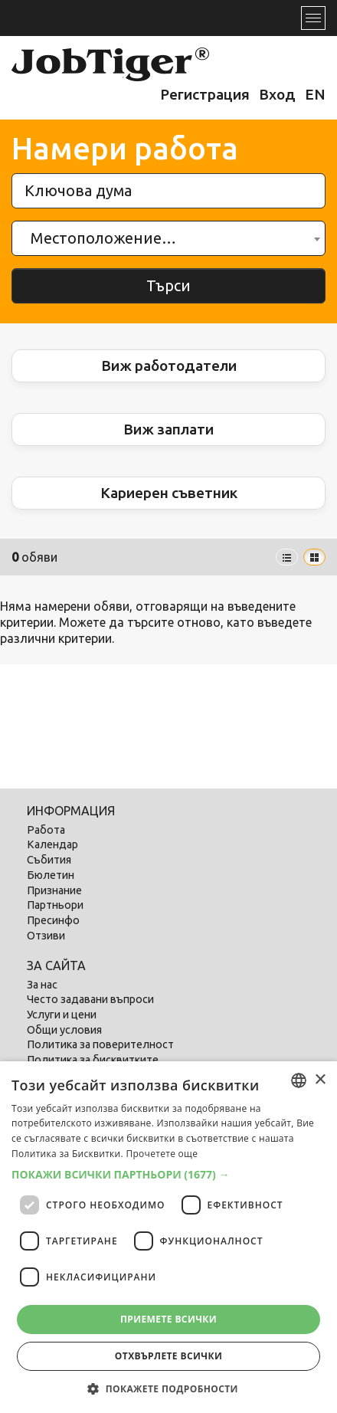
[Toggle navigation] (313, 18)
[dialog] (168, 1237)
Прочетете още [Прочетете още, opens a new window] (162, 1153)
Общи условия (64, 1030)
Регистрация (205, 94)
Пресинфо (53, 920)
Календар (52, 844)
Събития (49, 860)
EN (315, 94)
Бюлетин (50, 875)
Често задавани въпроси (90, 999)
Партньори (55, 905)
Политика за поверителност (100, 1044)
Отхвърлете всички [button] (168, 1355)
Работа (46, 830)
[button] (168, 1175)
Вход (277, 94)
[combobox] (168, 238)
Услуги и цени (62, 1014)
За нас (42, 985)
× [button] (320, 1080)
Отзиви (46, 935)
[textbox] (108, 238)
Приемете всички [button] (168, 1319)
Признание (54, 890)
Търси (168, 285)
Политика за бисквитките (93, 1060)
